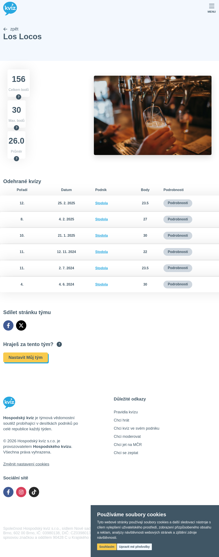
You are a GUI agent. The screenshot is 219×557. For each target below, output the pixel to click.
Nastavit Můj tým (26, 357)
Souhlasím (106, 546)
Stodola (101, 203)
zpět (10, 29)
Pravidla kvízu (126, 412)
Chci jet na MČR (128, 445)
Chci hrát (121, 420)
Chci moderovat (127, 436)
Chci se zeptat (126, 453)
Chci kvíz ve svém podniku (136, 428)
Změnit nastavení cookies (26, 464)
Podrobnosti (178, 203)
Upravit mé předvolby (134, 546)
